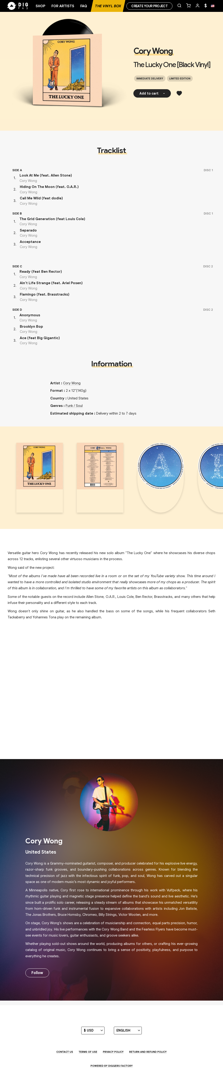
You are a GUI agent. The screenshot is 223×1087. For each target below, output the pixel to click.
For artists (62, 6)
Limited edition (179, 78)
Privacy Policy (113, 1051)
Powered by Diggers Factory (112, 1065)
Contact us (64, 1051)
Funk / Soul (74, 406)
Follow (37, 973)
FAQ (83, 6)
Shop (40, 6)
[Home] (26, 6)
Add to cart (152, 93)
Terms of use (88, 1051)
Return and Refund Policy (148, 1051)
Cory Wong (153, 51)
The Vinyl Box (108, 6)
